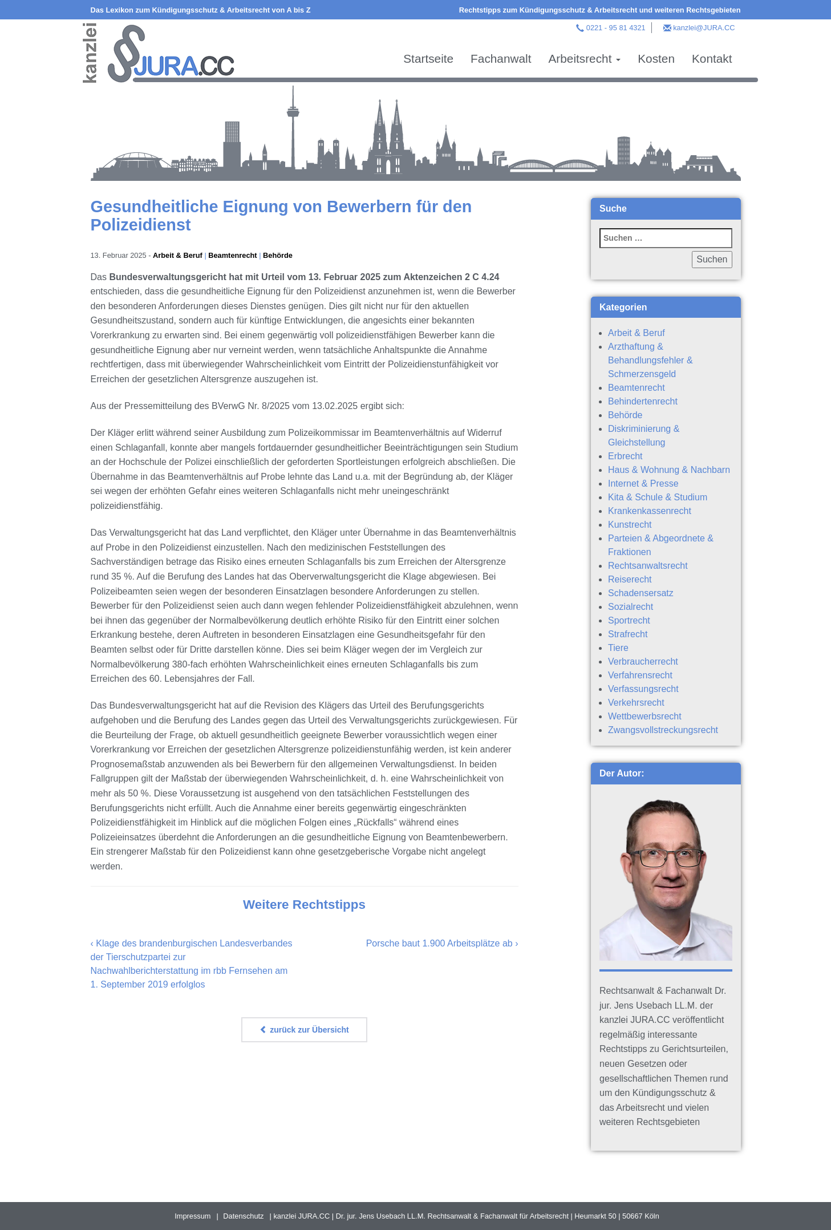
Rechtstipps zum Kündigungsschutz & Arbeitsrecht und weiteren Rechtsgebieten (600, 10)
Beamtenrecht (232, 255)
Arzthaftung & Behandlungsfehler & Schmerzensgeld (650, 360)
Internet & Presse (643, 483)
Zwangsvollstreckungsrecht (663, 730)
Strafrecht (627, 634)
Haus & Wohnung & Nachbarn (669, 470)
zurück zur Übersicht (304, 1029)
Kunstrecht (629, 524)
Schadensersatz (641, 593)
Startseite (428, 58)
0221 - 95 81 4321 (616, 27)
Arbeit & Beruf (177, 255)
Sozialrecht (630, 607)
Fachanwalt (501, 58)
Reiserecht (629, 579)
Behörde (278, 255)
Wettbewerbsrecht (645, 716)
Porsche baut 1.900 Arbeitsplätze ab (439, 943)
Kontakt (712, 58)
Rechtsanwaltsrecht (648, 566)
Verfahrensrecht (640, 675)
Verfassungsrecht (643, 689)
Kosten (656, 58)
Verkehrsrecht (636, 702)
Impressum (192, 1216)
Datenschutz (243, 1216)
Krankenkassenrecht (649, 511)
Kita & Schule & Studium (657, 497)
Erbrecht (625, 456)
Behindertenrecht (643, 401)
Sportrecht (629, 620)
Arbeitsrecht (584, 58)
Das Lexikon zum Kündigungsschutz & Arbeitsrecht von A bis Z (201, 10)
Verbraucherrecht (643, 661)
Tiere (618, 648)
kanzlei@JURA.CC (704, 27)
